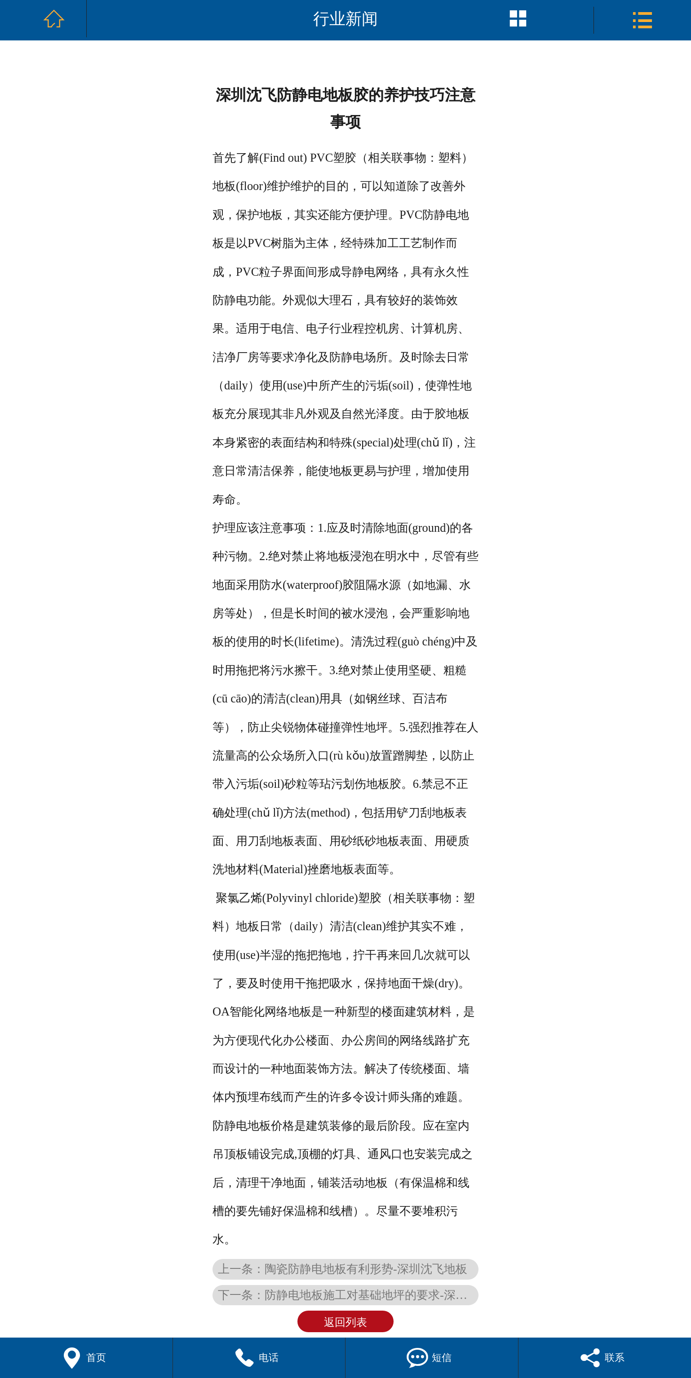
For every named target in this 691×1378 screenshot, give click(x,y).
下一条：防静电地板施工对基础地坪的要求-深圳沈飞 (348, 1295)
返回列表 (345, 1322)
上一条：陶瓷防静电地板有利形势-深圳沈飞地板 (342, 1269)
